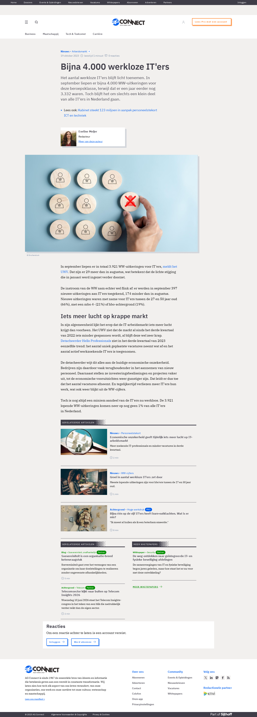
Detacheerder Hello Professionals (86, 341)
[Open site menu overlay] (26, 22)
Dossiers (28, 2)
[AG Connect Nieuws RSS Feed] (228, 678)
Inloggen (242, 2)
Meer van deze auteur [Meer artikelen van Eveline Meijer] (91, 141)
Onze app (137, 699)
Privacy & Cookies (101, 714)
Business (30, 34)
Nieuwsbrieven (75, 2)
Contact (136, 688)
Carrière (97, 34)
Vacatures (95, 2)
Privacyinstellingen (143, 704)
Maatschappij (51, 34)
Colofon (136, 693)
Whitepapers (113, 2)
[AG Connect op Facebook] (223, 678)
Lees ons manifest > (35, 699)
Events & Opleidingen (50, 2)
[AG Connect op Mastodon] (217, 678)
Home (14, 2)
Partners (167, 2)
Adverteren (150, 2)
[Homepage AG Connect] (128, 22)
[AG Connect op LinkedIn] (211, 678)
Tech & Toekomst (76, 34)
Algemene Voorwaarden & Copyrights (69, 714)
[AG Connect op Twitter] (205, 678)
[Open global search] (36, 22)
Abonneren (132, 2)
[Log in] (183, 22)
